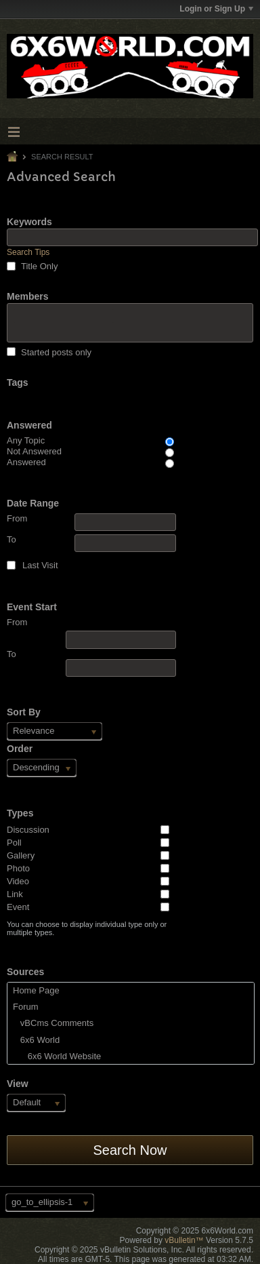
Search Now (130, 1150)
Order (19, 748)
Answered (29, 425)
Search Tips (28, 252)
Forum (26, 1007)
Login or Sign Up (216, 9)
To (91, 543)
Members (27, 296)
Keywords (29, 221)
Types (20, 813)
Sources (25, 971)
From (91, 522)
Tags (17, 382)
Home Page (36, 990)
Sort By (24, 712)
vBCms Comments (53, 1023)
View (17, 1083)
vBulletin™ (184, 1240)
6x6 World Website (57, 1056)
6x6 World (36, 1040)
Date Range (33, 503)
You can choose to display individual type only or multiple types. (87, 928)
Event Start (32, 606)
